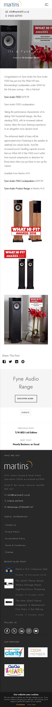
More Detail (32, 704)
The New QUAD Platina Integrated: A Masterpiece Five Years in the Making (30, 605)
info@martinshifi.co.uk (16, 11)
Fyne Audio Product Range (17, 188)
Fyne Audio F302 (12, 97)
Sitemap (9, 552)
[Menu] (46, 2)
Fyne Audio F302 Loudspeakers (19, 181)
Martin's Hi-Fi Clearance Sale (31, 569)
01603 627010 (13, 15)
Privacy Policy (12, 531)
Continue (20, 704)
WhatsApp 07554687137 (20, 507)
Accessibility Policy (15, 538)
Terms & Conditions (15, 545)
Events (25, 412)
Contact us (10, 525)
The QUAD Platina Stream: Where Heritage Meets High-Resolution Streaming (30, 585)
